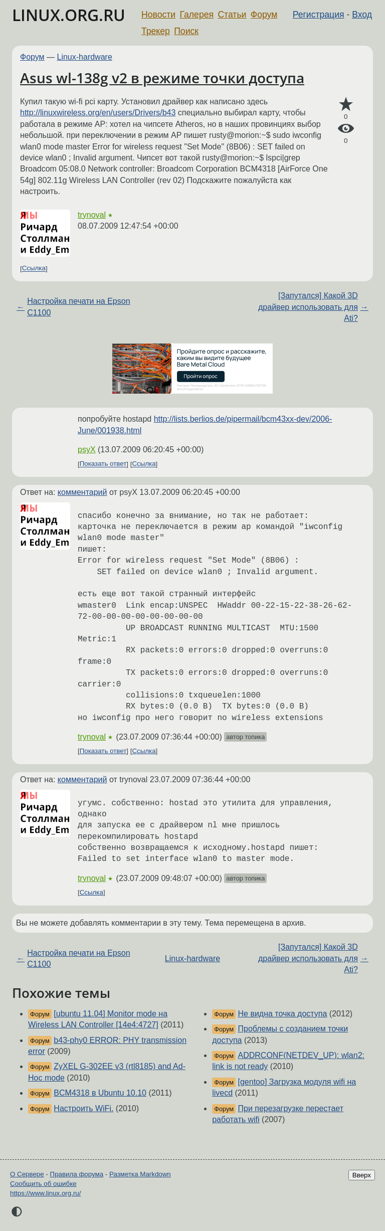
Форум (264, 15)
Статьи (232, 15)
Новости (158, 15)
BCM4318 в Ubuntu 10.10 (100, 1093)
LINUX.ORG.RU (68, 15)
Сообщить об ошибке (43, 1183)
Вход (362, 15)
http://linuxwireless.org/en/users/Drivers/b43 (97, 112)
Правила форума (77, 1174)
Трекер (155, 31)
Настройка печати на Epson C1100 (78, 306)
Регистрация (318, 15)
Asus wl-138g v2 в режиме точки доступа (162, 77)
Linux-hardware (84, 57)
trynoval (92, 215)
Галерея (197, 15)
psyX (87, 449)
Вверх (361, 1175)
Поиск (186, 31)
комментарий (82, 492)
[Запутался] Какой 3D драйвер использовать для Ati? (308, 306)
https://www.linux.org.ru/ (45, 1193)
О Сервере (27, 1174)
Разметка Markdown (140, 1174)
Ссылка (34, 268)
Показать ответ (103, 464)
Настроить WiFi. (83, 1108)
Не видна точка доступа (282, 1013)
